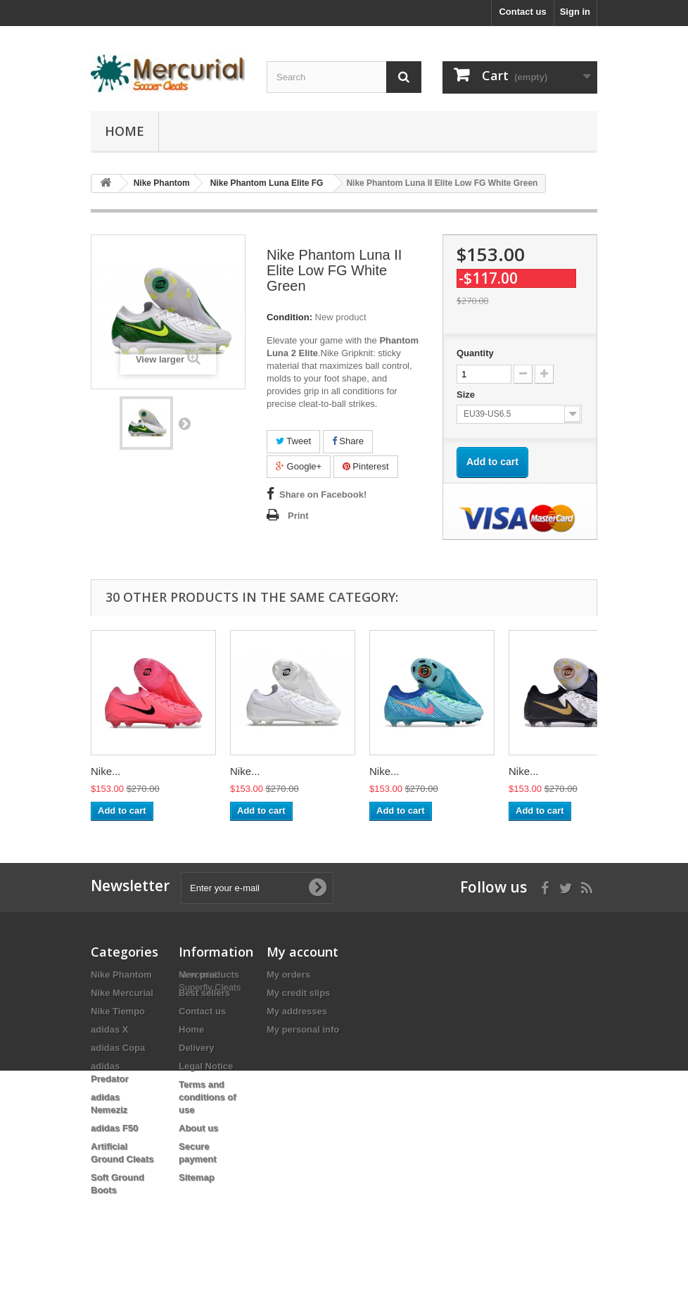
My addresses (297, 1011)
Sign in (575, 11)
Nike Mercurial (122, 993)
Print (298, 515)
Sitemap (197, 1177)
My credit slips (298, 993)
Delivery (197, 1047)
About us (198, 1128)
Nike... (106, 771)
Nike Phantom (121, 974)
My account (302, 951)
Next (184, 423)
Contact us (522, 11)
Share (348, 441)
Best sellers (204, 993)
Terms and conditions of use (207, 1097)
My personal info (303, 1029)
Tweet (293, 441)
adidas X (109, 1029)
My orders (288, 974)
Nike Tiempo (118, 1011)
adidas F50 (114, 1128)
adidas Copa (118, 1047)
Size (467, 394)
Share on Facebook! (323, 494)
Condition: (289, 317)
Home (124, 130)
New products (209, 974)
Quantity (475, 353)
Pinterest (366, 466)
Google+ (298, 466)
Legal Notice (206, 1066)
